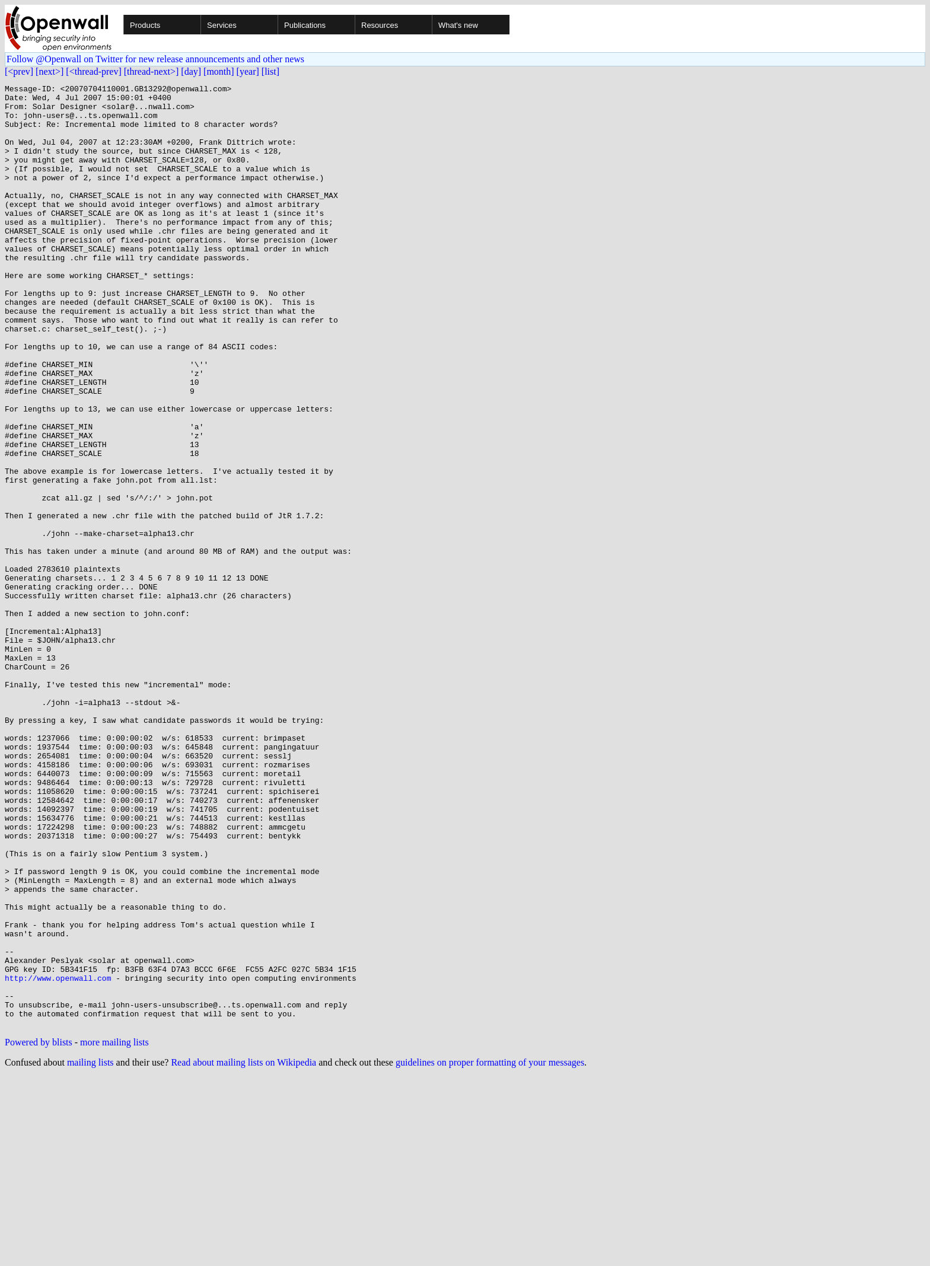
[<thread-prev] (93, 71)
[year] (248, 71)
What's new (458, 25)
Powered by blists (38, 1231)
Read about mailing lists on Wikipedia (243, 1251)
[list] (270, 71)
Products (145, 25)
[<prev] (19, 71)
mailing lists (90, 1251)
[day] (191, 71)
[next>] (49, 71)
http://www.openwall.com (58, 1157)
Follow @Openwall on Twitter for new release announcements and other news (155, 59)
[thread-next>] (151, 71)
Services (222, 25)
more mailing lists (114, 1231)
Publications (305, 25)
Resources (379, 25)
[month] (218, 71)
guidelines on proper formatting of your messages (490, 1251)
